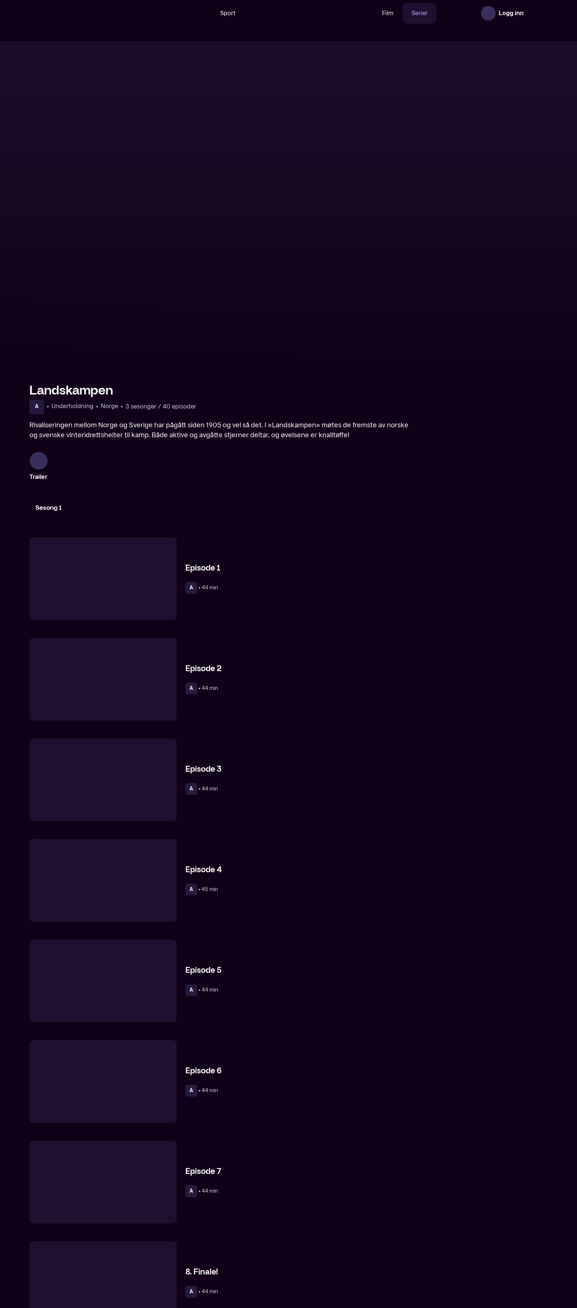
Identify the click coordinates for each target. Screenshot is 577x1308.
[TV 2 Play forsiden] (84, 13)
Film (365, 13)
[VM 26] (286, 13)
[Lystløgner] (222, 1254)
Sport (205, 13)
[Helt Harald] (354, 1254)
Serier (397, 13)
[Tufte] (486, 1254)
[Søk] (177, 13)
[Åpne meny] (537, 13)
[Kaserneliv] (90, 1254)
